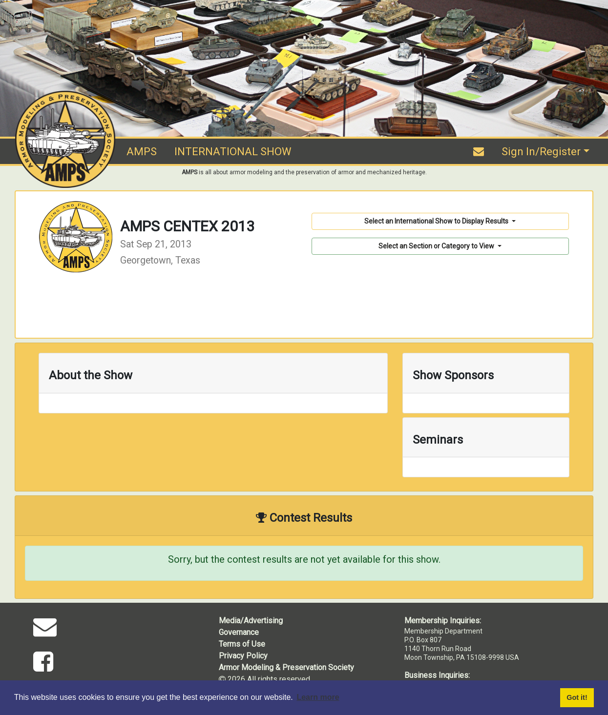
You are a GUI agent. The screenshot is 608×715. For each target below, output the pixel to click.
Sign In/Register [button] (541, 151)
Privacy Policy (243, 655)
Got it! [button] (576, 697)
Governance (239, 632)
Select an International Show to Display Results (437, 221)
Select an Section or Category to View (437, 246)
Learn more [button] (317, 697)
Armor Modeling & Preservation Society (286, 667)
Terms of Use (242, 644)
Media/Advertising (251, 620)
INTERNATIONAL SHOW (233, 151)
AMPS (141, 151)
